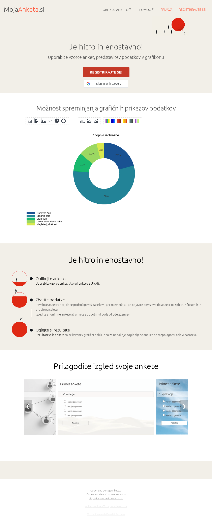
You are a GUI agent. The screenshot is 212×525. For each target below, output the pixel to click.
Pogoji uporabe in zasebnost (106, 498)
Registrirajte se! (192, 9)
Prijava (166, 9)
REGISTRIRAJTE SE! (106, 72)
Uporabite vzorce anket (51, 283)
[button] (106, 84)
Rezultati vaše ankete (50, 334)
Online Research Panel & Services (106, 514)
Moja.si (24, 9)
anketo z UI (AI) (89, 283)
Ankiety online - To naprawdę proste (106, 506)
